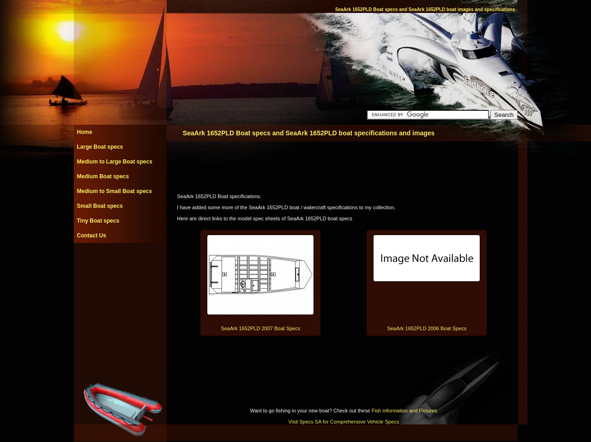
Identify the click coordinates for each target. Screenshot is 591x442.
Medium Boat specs (103, 176)
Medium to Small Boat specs (114, 191)
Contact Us (91, 235)
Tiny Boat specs (98, 221)
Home (84, 132)
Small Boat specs (100, 206)
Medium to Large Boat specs (114, 161)
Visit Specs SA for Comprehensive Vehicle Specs (344, 421)
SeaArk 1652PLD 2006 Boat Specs (426, 328)
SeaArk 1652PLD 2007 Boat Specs (260, 328)
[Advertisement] (120, 264)
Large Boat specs (100, 147)
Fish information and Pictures (404, 410)
